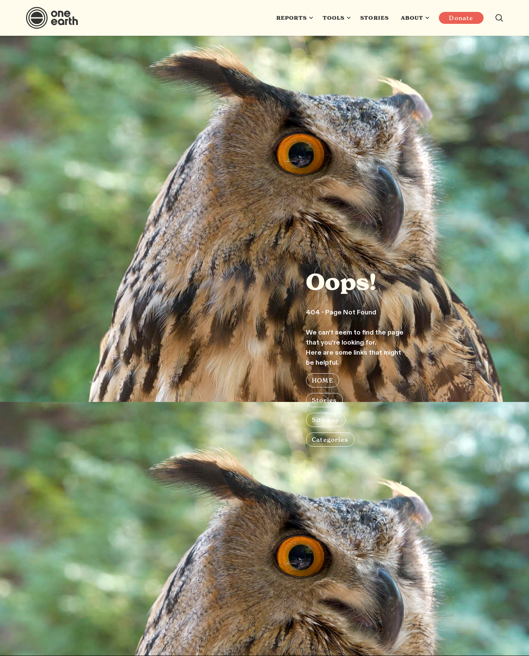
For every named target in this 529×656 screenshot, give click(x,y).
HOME (322, 380)
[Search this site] (499, 18)
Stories (374, 18)
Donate (461, 18)
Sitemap (325, 420)
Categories (330, 439)
